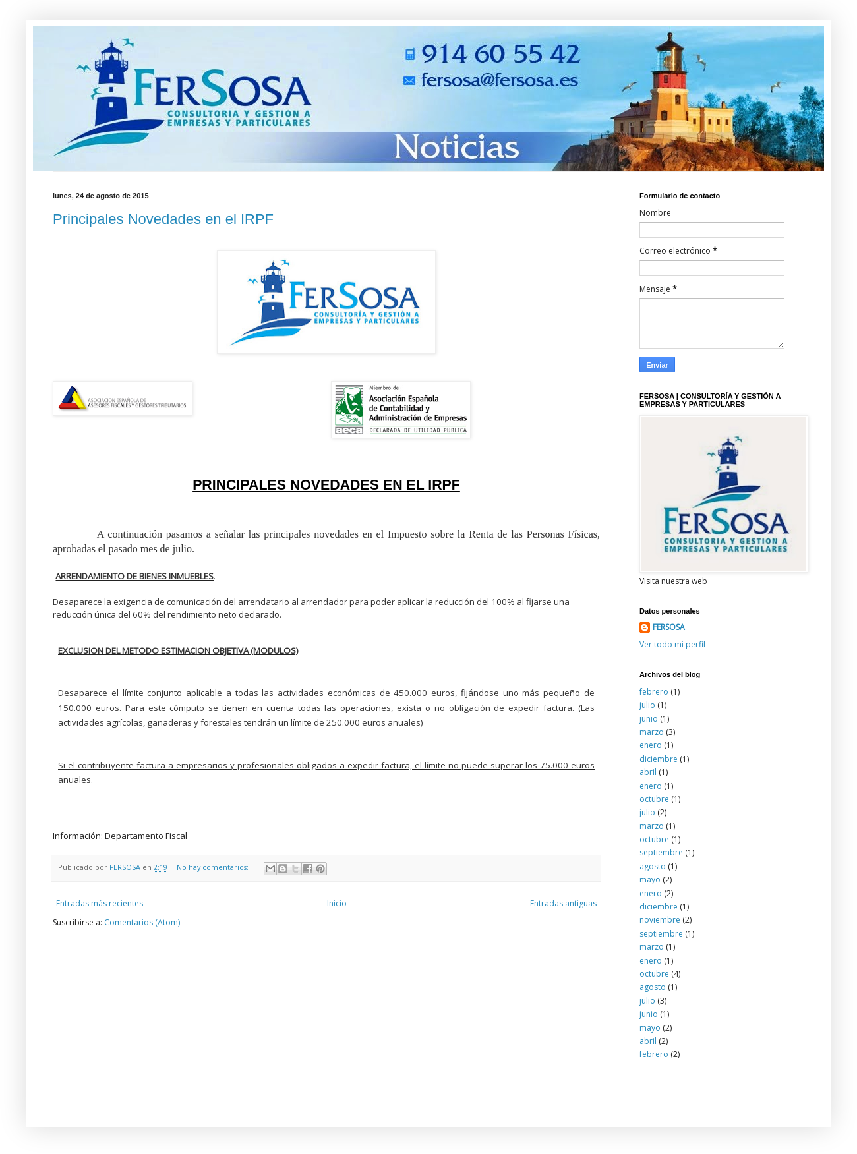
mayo (650, 879)
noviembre (659, 919)
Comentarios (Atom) (142, 922)
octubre (654, 799)
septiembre (661, 852)
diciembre (658, 759)
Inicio (337, 903)
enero (650, 745)
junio (648, 718)
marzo (651, 731)
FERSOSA (669, 627)
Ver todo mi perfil (672, 644)
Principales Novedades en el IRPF (163, 219)
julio (647, 704)
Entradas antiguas (563, 903)
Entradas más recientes (99, 903)
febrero (653, 691)
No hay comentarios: (214, 867)
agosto (652, 866)
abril (648, 772)
